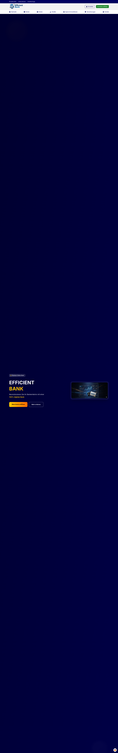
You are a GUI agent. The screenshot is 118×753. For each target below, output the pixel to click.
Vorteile (106, 12)
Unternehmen (22, 1)
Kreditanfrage (31, 1)
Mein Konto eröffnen (18, 404)
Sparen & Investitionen (70, 12)
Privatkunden (12, 1)
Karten (40, 12)
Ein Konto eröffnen (102, 6)
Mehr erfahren (36, 404)
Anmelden (89, 6)
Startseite (12, 12)
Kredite (53, 12)
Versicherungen (90, 12)
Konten (27, 12)
